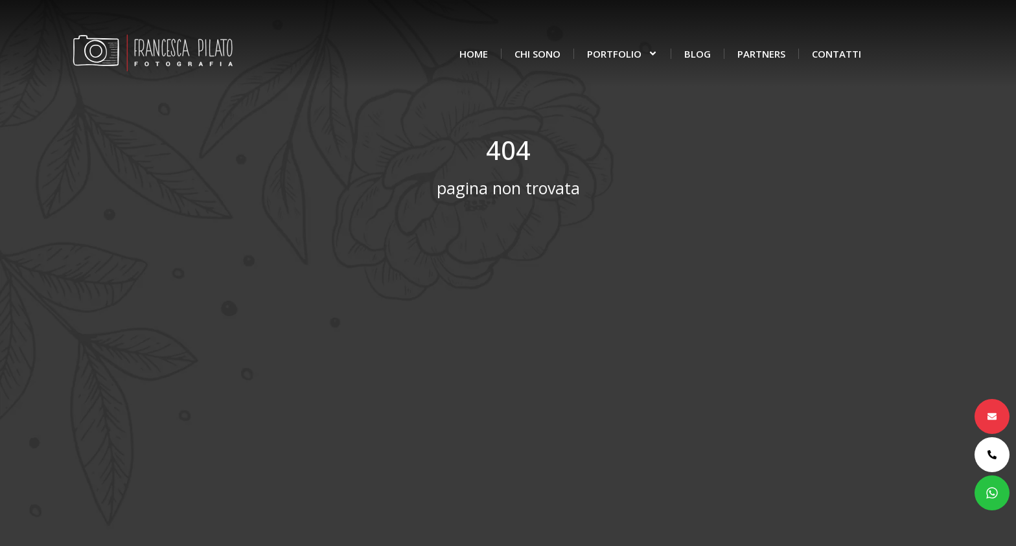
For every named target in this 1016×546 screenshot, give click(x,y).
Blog (697, 53)
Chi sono (537, 53)
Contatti (836, 53)
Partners (761, 53)
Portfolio (622, 53)
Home (473, 53)
